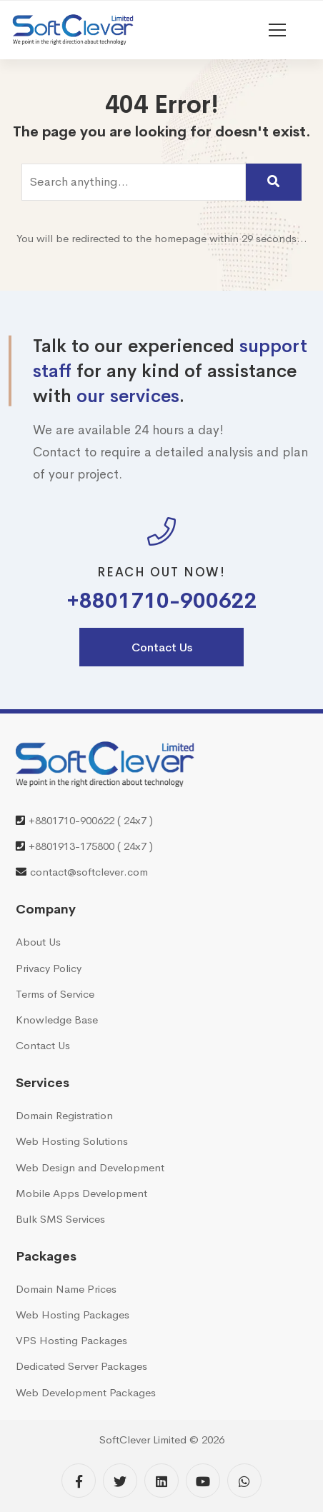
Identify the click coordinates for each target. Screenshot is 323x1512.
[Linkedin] (161, 1480)
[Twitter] (120, 1480)
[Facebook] (78, 1480)
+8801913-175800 (71, 846)
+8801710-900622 (161, 601)
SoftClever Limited (143, 1439)
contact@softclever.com (89, 871)
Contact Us (161, 647)
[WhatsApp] (244, 1480)
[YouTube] (203, 1480)
